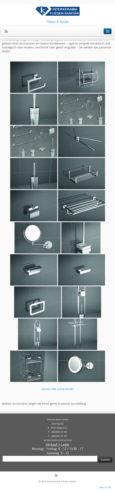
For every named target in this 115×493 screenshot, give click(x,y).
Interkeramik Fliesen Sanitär (61, 481)
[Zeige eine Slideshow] (58, 389)
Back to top (105, 487)
